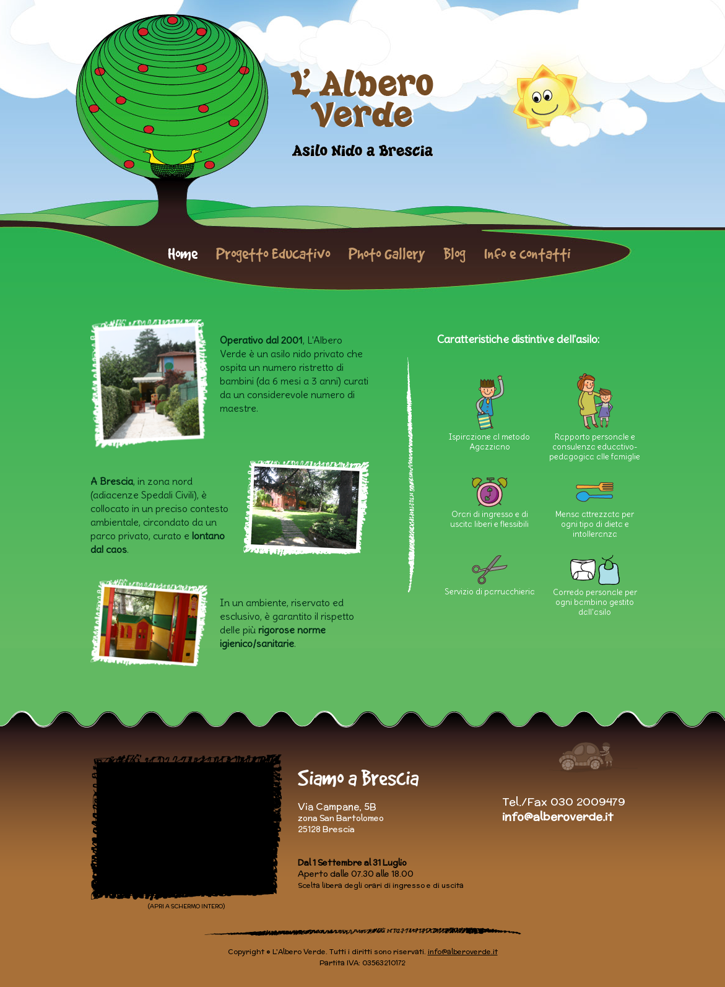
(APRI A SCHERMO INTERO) (186, 906)
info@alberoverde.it (557, 816)
